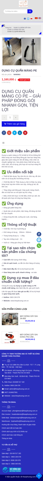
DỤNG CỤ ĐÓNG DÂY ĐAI (22, 27)
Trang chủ (8, 27)
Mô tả (5, 143)
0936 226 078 (11, 460)
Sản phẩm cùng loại (14, 309)
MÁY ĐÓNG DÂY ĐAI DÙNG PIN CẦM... (29, 336)
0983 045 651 (11, 464)
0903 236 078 (11, 457)
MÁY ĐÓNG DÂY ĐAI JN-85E (29, 317)
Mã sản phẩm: (7, 74)
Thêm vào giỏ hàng (14, 123)
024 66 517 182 (11, 453)
